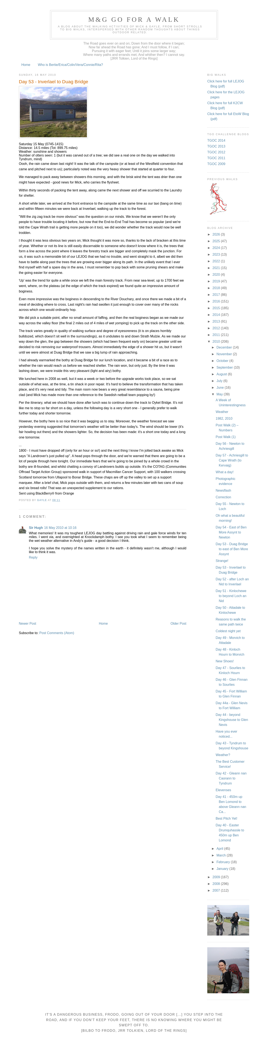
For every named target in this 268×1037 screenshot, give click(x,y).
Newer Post (27, 623)
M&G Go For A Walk (134, 19)
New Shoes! (225, 661)
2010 (217, 341)
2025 (217, 241)
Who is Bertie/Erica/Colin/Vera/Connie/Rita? (70, 65)
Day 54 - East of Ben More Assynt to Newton (231, 532)
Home (25, 65)
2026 (217, 234)
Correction (223, 497)
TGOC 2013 (216, 146)
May (220, 394)
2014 (217, 315)
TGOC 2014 (216, 140)
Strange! (222, 561)
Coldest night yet (228, 631)
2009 (217, 877)
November (224, 354)
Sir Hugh (36, 527)
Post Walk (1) (226, 437)
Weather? (223, 755)
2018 (217, 288)
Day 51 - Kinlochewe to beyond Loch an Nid (231, 596)
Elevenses (223, 790)
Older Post (178, 623)
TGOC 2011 (216, 158)
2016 (217, 301)
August (222, 374)
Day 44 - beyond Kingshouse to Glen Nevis (232, 720)
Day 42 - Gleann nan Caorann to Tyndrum (231, 778)
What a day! (224, 472)
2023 (217, 254)
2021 (217, 268)
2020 (217, 274)
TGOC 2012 (216, 152)
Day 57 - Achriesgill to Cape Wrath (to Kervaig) (232, 460)
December (224, 347)
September (225, 367)
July (219, 381)
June (220, 387)
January (222, 868)
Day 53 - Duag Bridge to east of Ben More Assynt (232, 549)
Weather (222, 412)
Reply (33, 557)
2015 (217, 308)
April (220, 848)
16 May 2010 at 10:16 (60, 527)
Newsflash (223, 490)
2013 (217, 321)
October (222, 361)
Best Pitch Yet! (226, 818)
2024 (217, 248)
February (223, 862)
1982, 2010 (224, 418)
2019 (217, 281)
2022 (217, 261)
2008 (217, 884)
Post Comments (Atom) (56, 633)
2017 (217, 294)
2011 (217, 335)
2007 (217, 890)
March (221, 855)
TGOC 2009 (216, 164)
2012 (217, 328)
